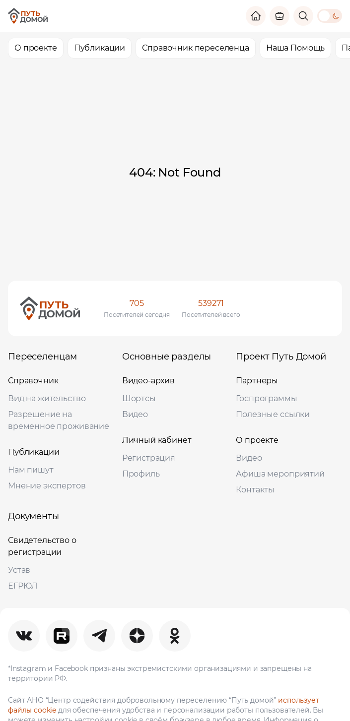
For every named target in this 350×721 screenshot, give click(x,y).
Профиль (141, 474)
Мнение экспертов (47, 485)
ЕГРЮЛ (23, 586)
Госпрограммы (266, 398)
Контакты (255, 489)
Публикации (34, 452)
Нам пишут (31, 470)
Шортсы (139, 398)
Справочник (33, 380)
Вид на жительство (46, 398)
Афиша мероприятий (280, 474)
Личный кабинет (157, 440)
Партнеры (257, 380)
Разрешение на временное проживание (58, 420)
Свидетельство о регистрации (42, 546)
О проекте (257, 440)
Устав (19, 570)
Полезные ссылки (273, 414)
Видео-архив (148, 380)
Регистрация (148, 458)
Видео (135, 414)
